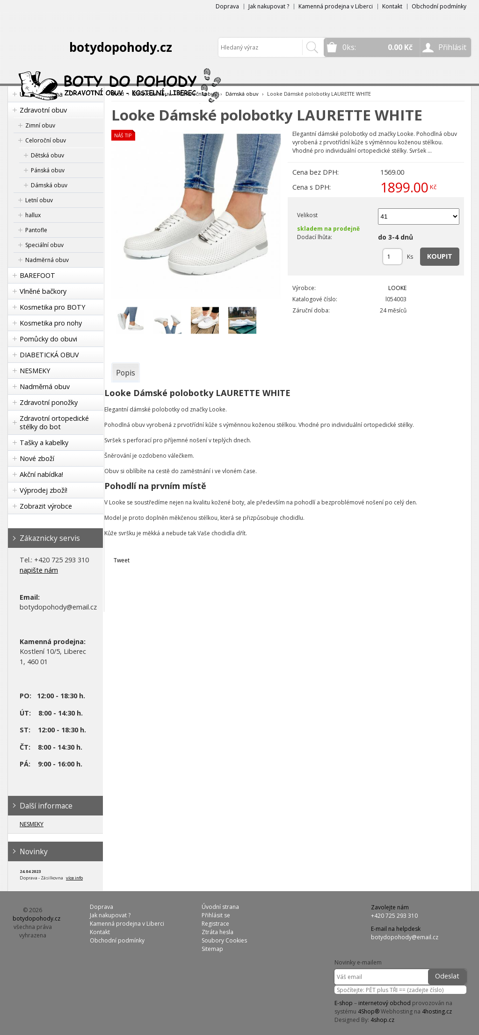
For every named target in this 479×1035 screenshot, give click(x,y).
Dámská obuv (49, 185)
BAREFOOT (37, 275)
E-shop (343, 1003)
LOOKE (397, 288)
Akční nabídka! (41, 474)
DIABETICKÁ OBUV (49, 354)
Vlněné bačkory (43, 291)
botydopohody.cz (120, 47)
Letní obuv (39, 200)
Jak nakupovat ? (268, 6)
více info (74, 878)
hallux (33, 215)
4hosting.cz (437, 1011)
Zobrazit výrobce (46, 506)
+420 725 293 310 (394, 916)
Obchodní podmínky (439, 6)
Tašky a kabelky (44, 442)
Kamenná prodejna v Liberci (335, 6)
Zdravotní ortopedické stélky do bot (54, 422)
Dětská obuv (47, 155)
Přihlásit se (216, 915)
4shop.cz (382, 1020)
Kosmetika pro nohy (51, 323)
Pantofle (36, 230)
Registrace (215, 924)
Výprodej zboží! (43, 490)
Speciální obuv (44, 245)
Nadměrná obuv (47, 260)
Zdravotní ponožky (49, 402)
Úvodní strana (220, 907)
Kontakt (392, 6)
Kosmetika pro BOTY (52, 307)
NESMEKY (35, 370)
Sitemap (212, 949)
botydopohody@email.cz (404, 937)
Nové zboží (37, 458)
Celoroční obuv (45, 140)
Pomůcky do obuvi (48, 338)
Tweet (122, 560)
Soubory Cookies (224, 940)
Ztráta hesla (217, 932)
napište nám (39, 570)
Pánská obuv (48, 170)
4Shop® (368, 1011)
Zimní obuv (40, 125)
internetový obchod (384, 1003)
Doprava (227, 6)
